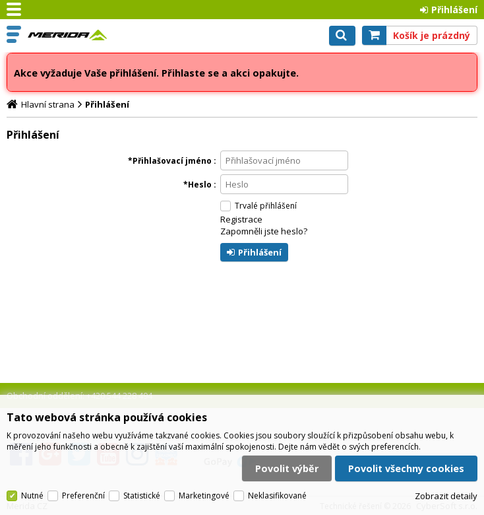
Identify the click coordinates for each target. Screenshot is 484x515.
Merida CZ (67, 35)
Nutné (32, 496)
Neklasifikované (277, 496)
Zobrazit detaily (446, 496)
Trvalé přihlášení (266, 205)
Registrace (241, 219)
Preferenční (83, 496)
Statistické (141, 496)
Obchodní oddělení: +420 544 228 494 (79, 395)
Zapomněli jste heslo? (263, 231)
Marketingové (204, 496)
